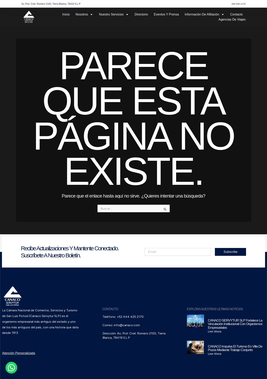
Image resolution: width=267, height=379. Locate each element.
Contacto (236, 14)
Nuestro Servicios (114, 14)
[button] (11, 368)
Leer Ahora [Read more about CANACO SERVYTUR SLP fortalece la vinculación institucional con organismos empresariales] (214, 331)
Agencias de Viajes (232, 19)
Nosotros (84, 14)
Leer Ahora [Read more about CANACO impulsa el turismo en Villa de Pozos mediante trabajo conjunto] (214, 353)
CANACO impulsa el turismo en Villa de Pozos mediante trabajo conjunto (234, 348)
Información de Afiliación (204, 14)
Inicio (66, 14)
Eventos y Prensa (166, 14)
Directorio (141, 14)
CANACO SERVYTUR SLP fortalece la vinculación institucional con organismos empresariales (234, 324)
